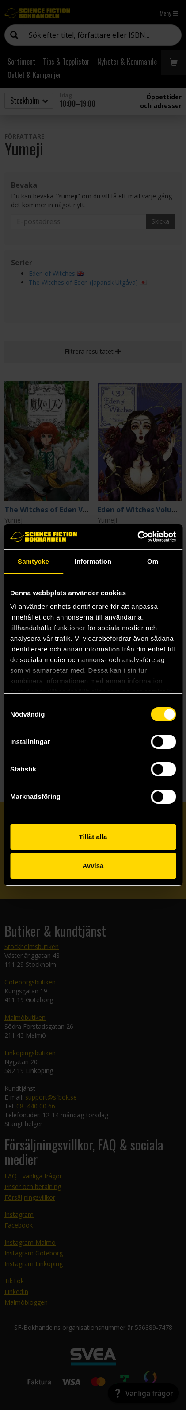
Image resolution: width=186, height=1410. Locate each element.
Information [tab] (93, 561)
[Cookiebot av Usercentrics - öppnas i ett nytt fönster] (137, 536)
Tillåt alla (93, 837)
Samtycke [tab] (33, 561)
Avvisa (93, 865)
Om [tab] (152, 561)
